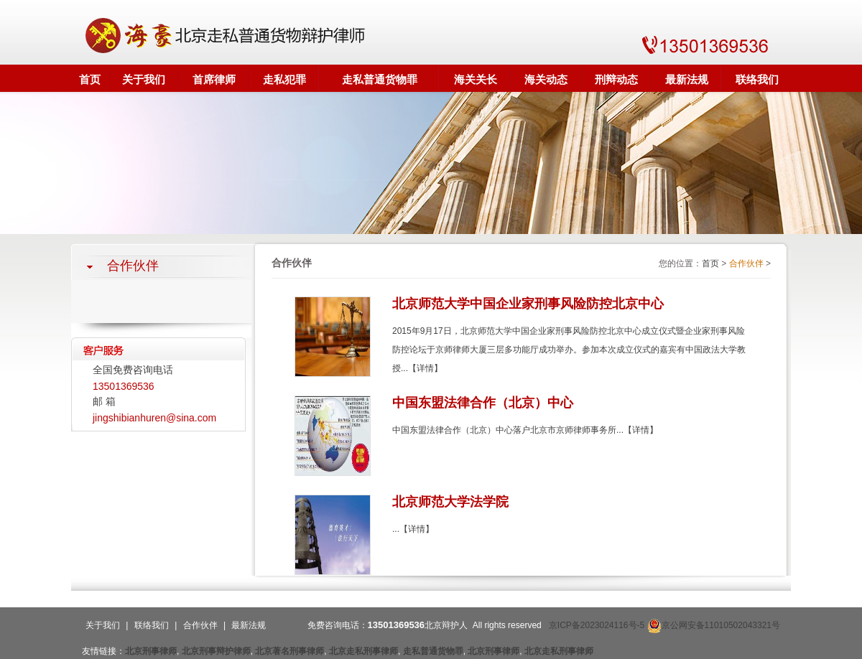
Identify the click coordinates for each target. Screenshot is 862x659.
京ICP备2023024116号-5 (596, 625)
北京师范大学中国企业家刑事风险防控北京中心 (528, 303)
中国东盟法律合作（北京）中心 (482, 403)
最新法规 (686, 79)
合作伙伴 (746, 263)
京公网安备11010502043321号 (713, 625)
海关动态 (545, 79)
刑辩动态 (616, 79)
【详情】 (425, 368)
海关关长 (475, 79)
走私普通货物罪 (379, 79)
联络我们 (757, 79)
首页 (90, 79)
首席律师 (214, 79)
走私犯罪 (284, 79)
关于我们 (143, 79)
